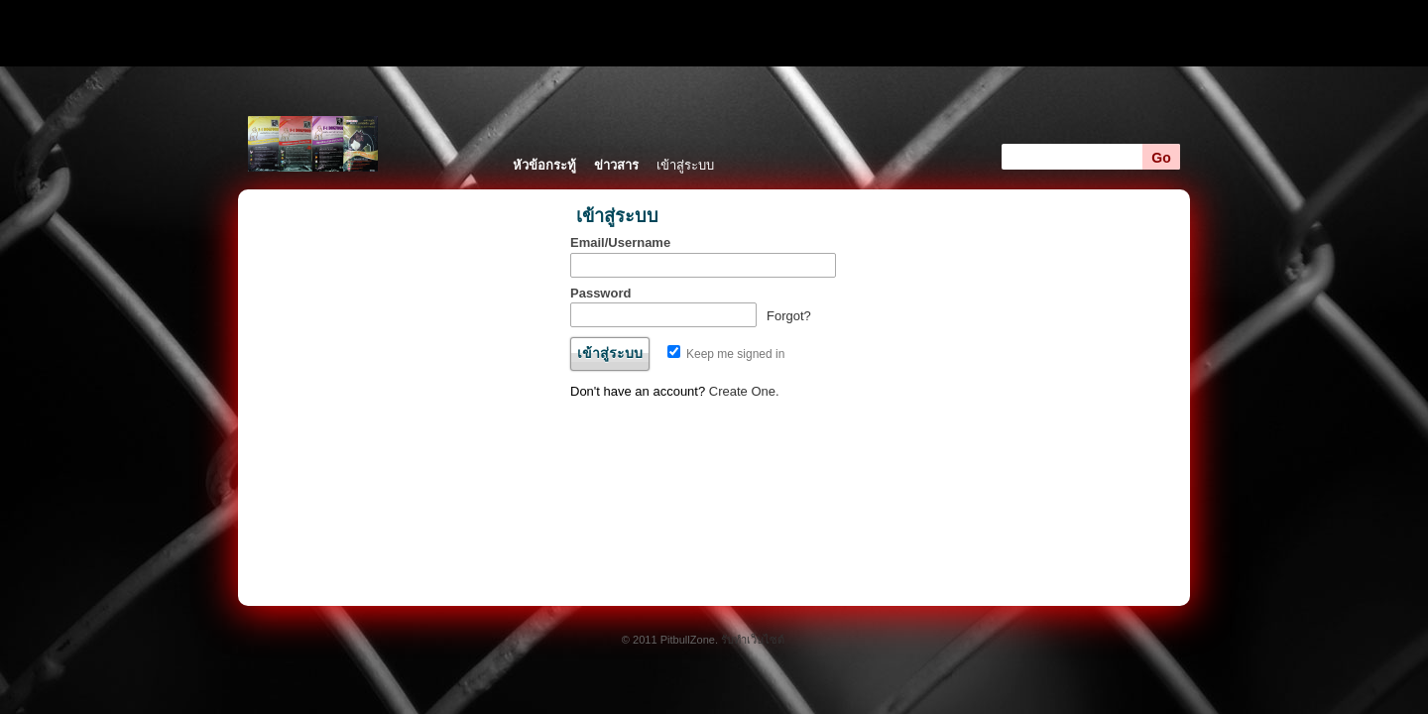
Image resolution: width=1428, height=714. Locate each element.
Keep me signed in (726, 354)
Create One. (744, 391)
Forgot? (789, 315)
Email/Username (620, 242)
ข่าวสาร (616, 165)
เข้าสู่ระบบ (685, 165)
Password (600, 293)
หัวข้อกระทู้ (544, 165)
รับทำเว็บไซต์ (752, 640)
